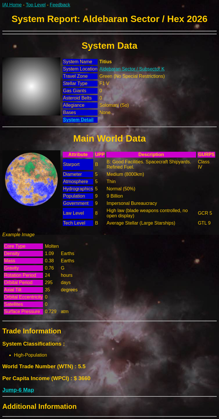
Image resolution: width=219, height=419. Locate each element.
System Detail (78, 119)
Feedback (60, 4)
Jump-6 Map (18, 390)
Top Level (36, 4)
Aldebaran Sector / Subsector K (131, 68)
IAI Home (12, 4)
